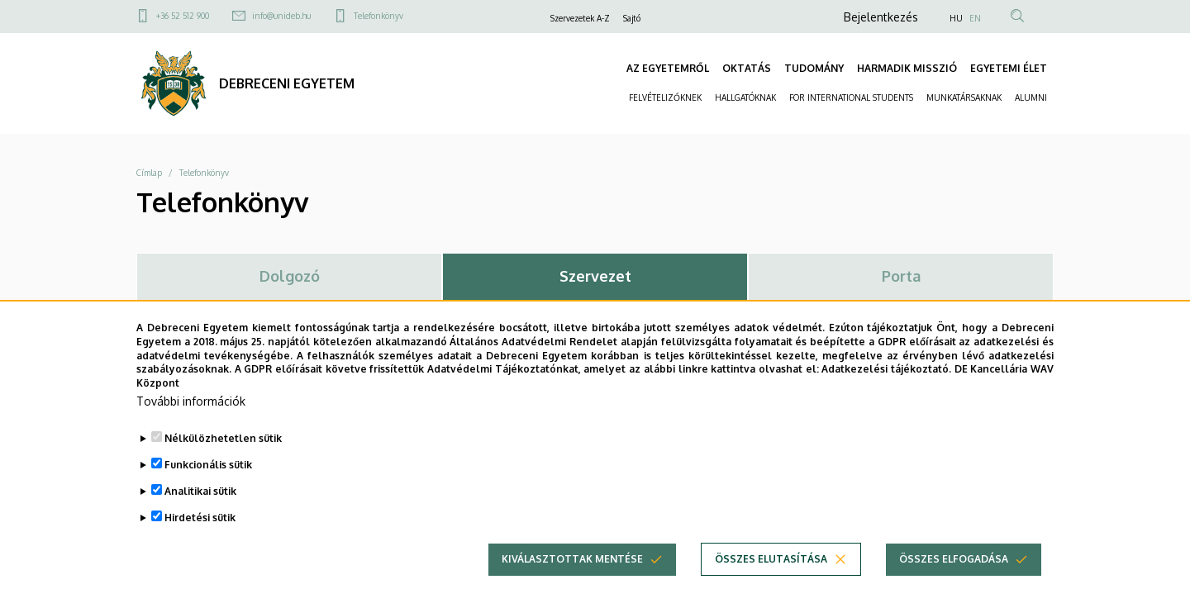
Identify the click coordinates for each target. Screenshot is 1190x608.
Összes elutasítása (771, 572)
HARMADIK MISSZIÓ (907, 68)
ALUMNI (1031, 97)
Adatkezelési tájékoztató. (886, 382)
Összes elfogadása (953, 572)
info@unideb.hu (281, 16)
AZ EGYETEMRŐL (667, 68)
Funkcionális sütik (208, 478)
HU (956, 18)
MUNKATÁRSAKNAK (964, 97)
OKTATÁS (746, 68)
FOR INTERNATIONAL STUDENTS (851, 97)
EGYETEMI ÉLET (1008, 68)
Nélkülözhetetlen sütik (223, 451)
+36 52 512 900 (182, 16)
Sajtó (631, 18)
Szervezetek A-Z (580, 18)
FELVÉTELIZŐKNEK (665, 97)
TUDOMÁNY (814, 68)
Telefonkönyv (378, 16)
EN (975, 18)
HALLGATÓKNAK (745, 97)
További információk (190, 414)
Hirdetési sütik (200, 531)
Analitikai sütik (200, 504)
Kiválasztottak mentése (572, 572)
